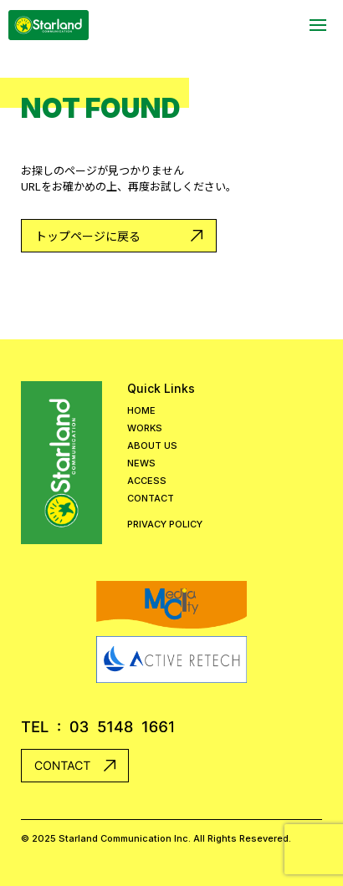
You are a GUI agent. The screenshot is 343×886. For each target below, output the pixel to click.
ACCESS (146, 481)
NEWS (141, 463)
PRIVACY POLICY (164, 524)
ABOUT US (152, 446)
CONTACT (150, 498)
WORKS (144, 428)
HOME (141, 410)
